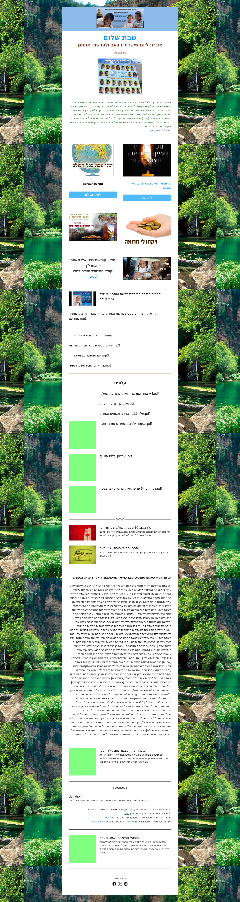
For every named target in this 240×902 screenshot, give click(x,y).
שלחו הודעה (128, 821)
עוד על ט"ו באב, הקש (160, 130)
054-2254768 (98, 821)
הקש (126, 813)
